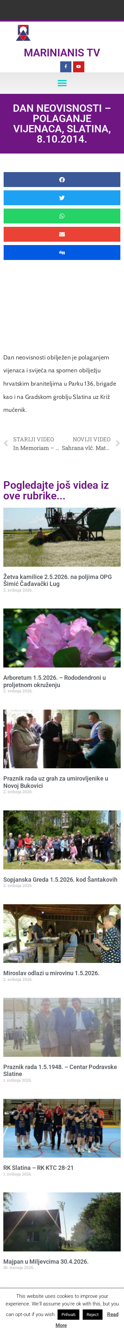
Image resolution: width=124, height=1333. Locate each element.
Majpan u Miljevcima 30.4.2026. (46, 1261)
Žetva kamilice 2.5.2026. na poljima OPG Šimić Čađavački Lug (57, 580)
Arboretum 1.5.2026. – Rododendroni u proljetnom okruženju (54, 681)
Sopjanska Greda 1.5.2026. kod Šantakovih (60, 879)
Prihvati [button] (68, 1314)
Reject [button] (93, 1314)
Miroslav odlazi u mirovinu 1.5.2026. (51, 973)
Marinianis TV (62, 52)
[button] (62, 83)
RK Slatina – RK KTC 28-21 (38, 1167)
